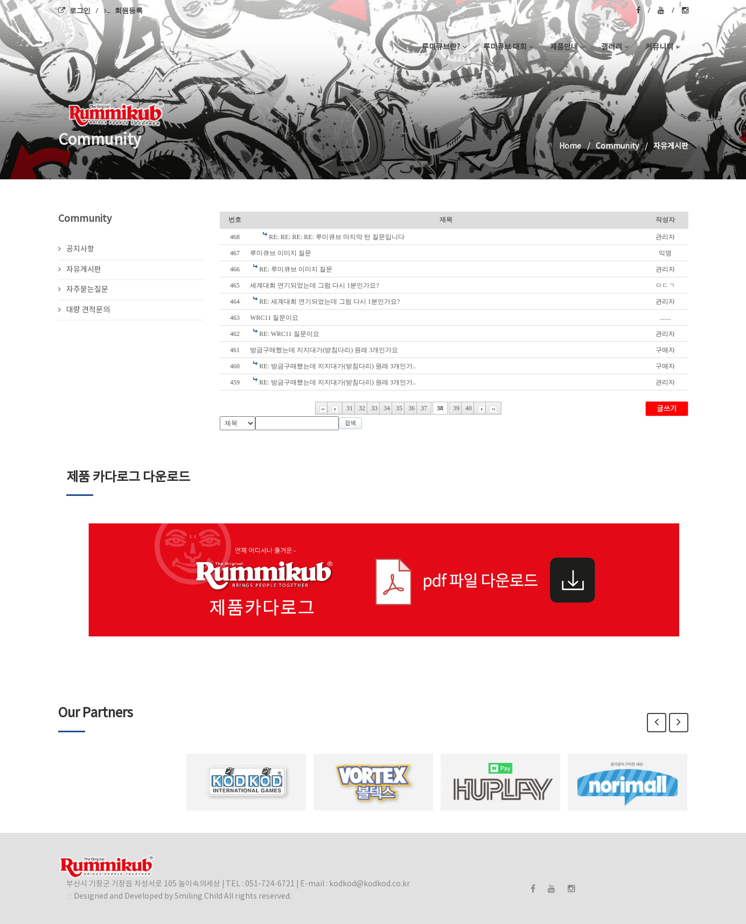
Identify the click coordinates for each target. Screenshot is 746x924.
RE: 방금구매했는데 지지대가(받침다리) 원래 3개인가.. (337, 366)
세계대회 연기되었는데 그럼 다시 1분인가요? (314, 285)
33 (374, 408)
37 (424, 408)
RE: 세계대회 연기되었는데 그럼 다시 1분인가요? (329, 301)
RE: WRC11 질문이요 (289, 334)
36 (411, 408)
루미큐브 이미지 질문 (280, 253)
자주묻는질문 (83, 289)
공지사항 (76, 249)
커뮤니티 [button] (662, 47)
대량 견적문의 (84, 310)
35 (399, 408)
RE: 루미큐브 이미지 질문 (295, 269)
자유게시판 (79, 269)
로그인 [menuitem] (74, 10)
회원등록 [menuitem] (123, 10)
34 (387, 408)
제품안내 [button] (567, 47)
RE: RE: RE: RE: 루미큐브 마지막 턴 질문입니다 (337, 237)
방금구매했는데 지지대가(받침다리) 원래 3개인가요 (324, 350)
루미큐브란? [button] (444, 47)
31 (349, 408)
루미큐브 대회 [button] (508, 47)
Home (570, 146)
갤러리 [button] (615, 47)
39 (456, 408)
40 (468, 408)
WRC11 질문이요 (274, 317)
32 (362, 408)
